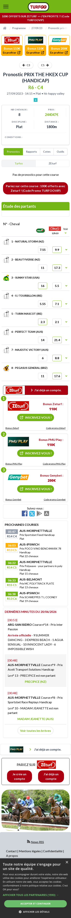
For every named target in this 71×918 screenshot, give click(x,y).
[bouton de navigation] (6, 6)
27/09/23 (36, 28)
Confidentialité (53, 851)
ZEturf (52, 163)
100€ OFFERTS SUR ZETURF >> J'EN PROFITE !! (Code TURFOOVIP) (35, 18)
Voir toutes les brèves (35, 730)
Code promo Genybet (55, 499)
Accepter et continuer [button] (35, 903)
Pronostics (13, 151)
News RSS (37, 842)
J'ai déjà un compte (51, 776)
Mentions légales (30, 851)
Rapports (31, 151)
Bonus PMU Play (13, 463)
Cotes (47, 151)
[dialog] (35, 888)
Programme (19, 28)
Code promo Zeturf (56, 428)
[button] (35, 895)
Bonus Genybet (13, 499)
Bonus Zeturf (12, 428)
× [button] (66, 862)
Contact (11, 851)
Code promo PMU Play (54, 463)
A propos (12, 855)
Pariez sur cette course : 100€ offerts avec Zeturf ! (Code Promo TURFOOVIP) (35, 188)
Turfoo (19, 163)
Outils (60, 151)
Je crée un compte (19, 776)
